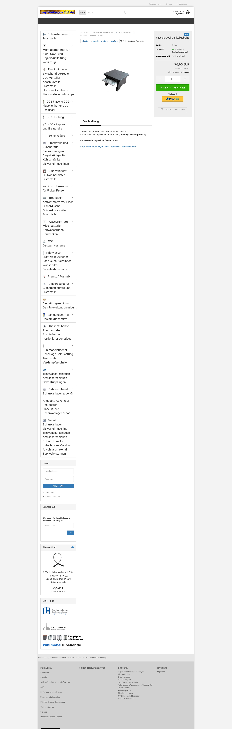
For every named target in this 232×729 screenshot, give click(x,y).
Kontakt (43, 677)
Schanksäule (54, 135)
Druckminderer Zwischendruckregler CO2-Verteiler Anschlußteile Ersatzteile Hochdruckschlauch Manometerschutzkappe (58, 82)
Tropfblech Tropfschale (128, 682)
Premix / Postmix (56, 276)
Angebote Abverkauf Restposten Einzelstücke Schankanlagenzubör (56, 407)
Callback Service (47, 707)
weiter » (104, 41)
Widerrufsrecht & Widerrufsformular (55, 682)
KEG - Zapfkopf (124, 690)
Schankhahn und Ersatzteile (56, 36)
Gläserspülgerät (124, 680)
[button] (155, 4)
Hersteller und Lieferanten (51, 717)
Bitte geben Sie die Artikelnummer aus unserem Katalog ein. (57, 519)
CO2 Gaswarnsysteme (54, 243)
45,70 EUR (58, 588)
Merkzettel (182, 4)
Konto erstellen (49, 492)
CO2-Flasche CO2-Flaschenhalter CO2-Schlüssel (56, 106)
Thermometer (123, 688)
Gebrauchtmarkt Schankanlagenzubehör (58, 391)
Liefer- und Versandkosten (51, 692)
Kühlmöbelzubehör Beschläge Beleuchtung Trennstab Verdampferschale (58, 354)
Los (70, 533)
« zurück (94, 41)
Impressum (45, 672)
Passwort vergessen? (51, 496)
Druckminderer (124, 677)
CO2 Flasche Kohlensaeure (129, 696)
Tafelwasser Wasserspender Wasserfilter (135, 685)
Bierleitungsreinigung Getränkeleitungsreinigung (59, 303)
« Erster (85, 41)
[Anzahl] (173, 79)
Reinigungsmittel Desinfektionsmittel (56, 317)
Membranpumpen (125, 693)
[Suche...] (82, 12)
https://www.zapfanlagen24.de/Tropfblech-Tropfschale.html (108, 146)
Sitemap (43, 712)
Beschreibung (91, 121)
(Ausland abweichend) (180, 52)
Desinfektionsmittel (126, 698)
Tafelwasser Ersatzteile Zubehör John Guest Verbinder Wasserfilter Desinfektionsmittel (57, 261)
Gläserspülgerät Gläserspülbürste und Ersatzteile (56, 288)
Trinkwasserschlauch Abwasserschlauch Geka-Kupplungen (56, 376)
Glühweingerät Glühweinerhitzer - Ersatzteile (55, 175)
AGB (42, 687)
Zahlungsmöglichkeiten (50, 697)
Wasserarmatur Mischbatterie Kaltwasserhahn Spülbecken (56, 228)
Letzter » (114, 41)
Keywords (161, 671)
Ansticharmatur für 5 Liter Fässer (55, 188)
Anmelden (58, 486)
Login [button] (168, 4)
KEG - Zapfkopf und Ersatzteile (55, 126)
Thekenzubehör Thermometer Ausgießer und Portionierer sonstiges (57, 332)
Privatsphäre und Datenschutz (52, 702)
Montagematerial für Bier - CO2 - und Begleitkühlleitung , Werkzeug (56, 54)
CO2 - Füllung (53, 117)
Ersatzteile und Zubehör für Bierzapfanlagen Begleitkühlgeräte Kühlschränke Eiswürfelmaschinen (56, 153)
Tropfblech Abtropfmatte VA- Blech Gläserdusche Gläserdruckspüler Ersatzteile (58, 206)
